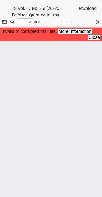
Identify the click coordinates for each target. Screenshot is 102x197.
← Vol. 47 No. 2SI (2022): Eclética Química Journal (38, 11)
